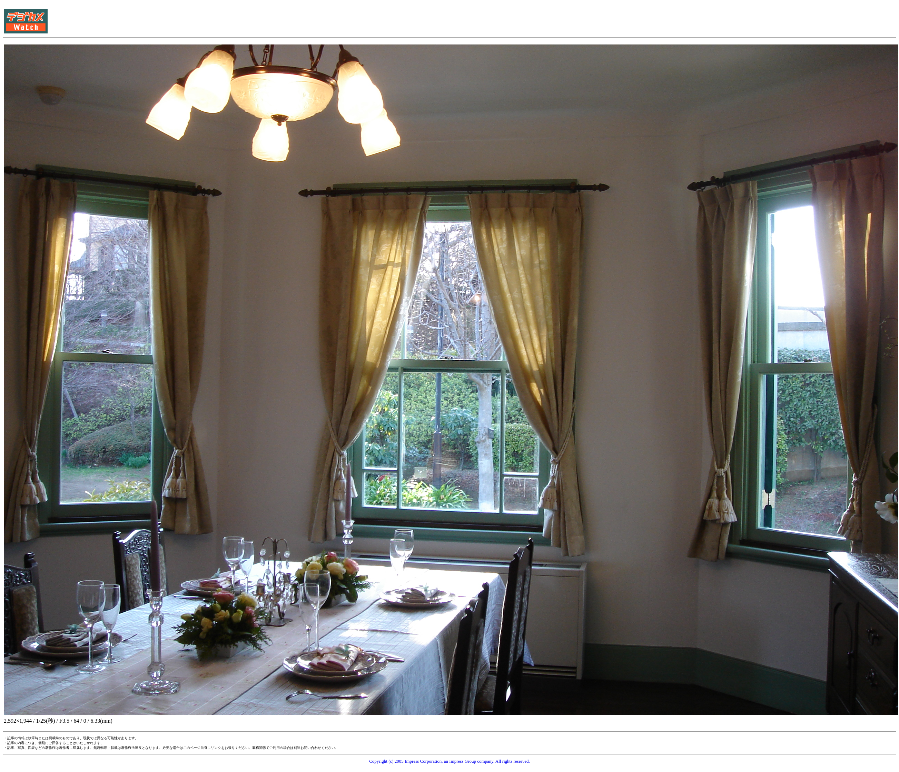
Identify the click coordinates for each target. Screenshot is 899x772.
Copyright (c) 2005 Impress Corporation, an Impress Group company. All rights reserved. (449, 761)
